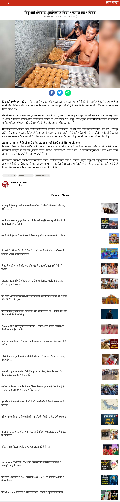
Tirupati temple (9, 176)
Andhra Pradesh (42, 176)
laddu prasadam (25, 176)
